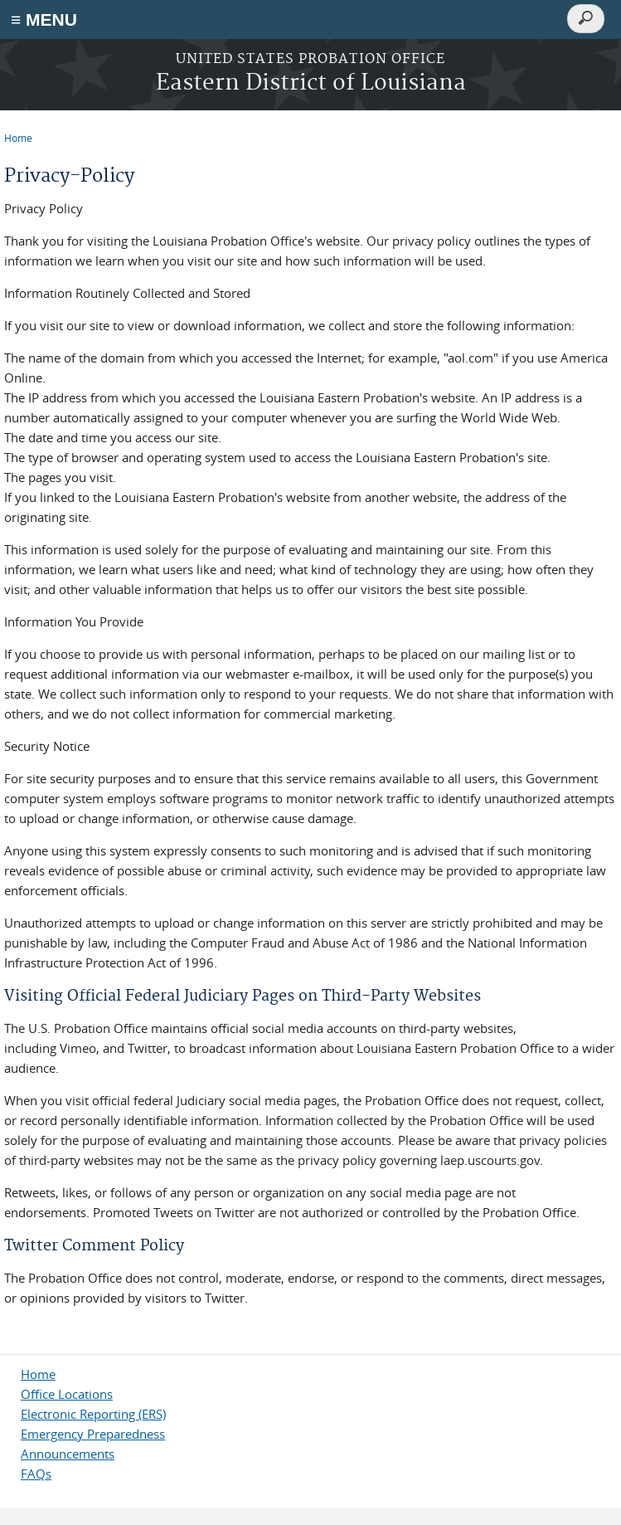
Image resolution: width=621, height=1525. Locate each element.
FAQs (36, 1473)
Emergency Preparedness (93, 1433)
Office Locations (67, 1394)
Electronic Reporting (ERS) (93, 1414)
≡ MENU (44, 19)
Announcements (67, 1453)
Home (18, 137)
